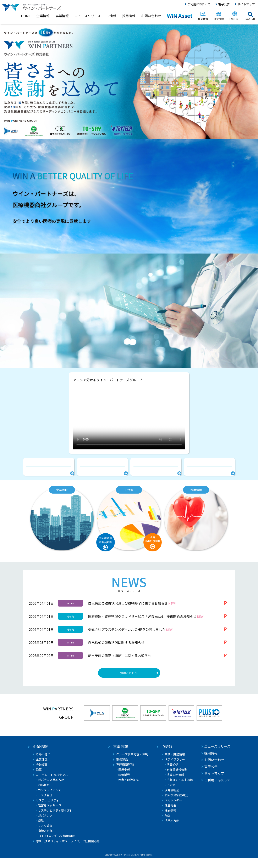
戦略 (41, 821)
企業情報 (40, 746)
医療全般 (124, 770)
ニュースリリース (217, 746)
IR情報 (166, 746)
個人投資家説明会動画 (105, 540)
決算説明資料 (175, 775)
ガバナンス (45, 816)
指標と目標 (45, 831)
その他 (171, 785)
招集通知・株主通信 (180, 780)
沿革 (39, 770)
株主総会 (170, 805)
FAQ (167, 816)
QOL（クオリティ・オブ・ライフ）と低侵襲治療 (68, 841)
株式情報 (170, 810)
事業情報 (120, 746)
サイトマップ (246, 4)
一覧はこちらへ (127, 673)
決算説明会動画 (152, 539)
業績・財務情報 (175, 754)
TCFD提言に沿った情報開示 (56, 836)
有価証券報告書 (177, 770)
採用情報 (211, 753)
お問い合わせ (214, 759)
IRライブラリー (175, 759)
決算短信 (172, 765)
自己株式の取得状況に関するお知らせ (116, 642)
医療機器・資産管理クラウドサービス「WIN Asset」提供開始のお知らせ (146, 616)
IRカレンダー (173, 800)
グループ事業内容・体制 (132, 754)
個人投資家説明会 (176, 795)
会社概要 (42, 765)
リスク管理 (45, 795)
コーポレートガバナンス (52, 775)
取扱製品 (122, 759)
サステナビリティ (47, 800)
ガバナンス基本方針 (51, 780)
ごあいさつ (43, 754)
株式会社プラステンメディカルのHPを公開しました (130, 629)
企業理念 (42, 759)
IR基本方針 (172, 821)
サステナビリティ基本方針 (55, 810)
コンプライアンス (49, 790)
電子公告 (224, 4)
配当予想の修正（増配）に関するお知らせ (119, 655)
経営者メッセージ (49, 805)
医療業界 (124, 775)
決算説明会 (172, 790)
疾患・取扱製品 (128, 780)
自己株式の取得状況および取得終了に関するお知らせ (132, 603)
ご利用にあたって (198, 4)
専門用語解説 (125, 765)
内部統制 (44, 785)
